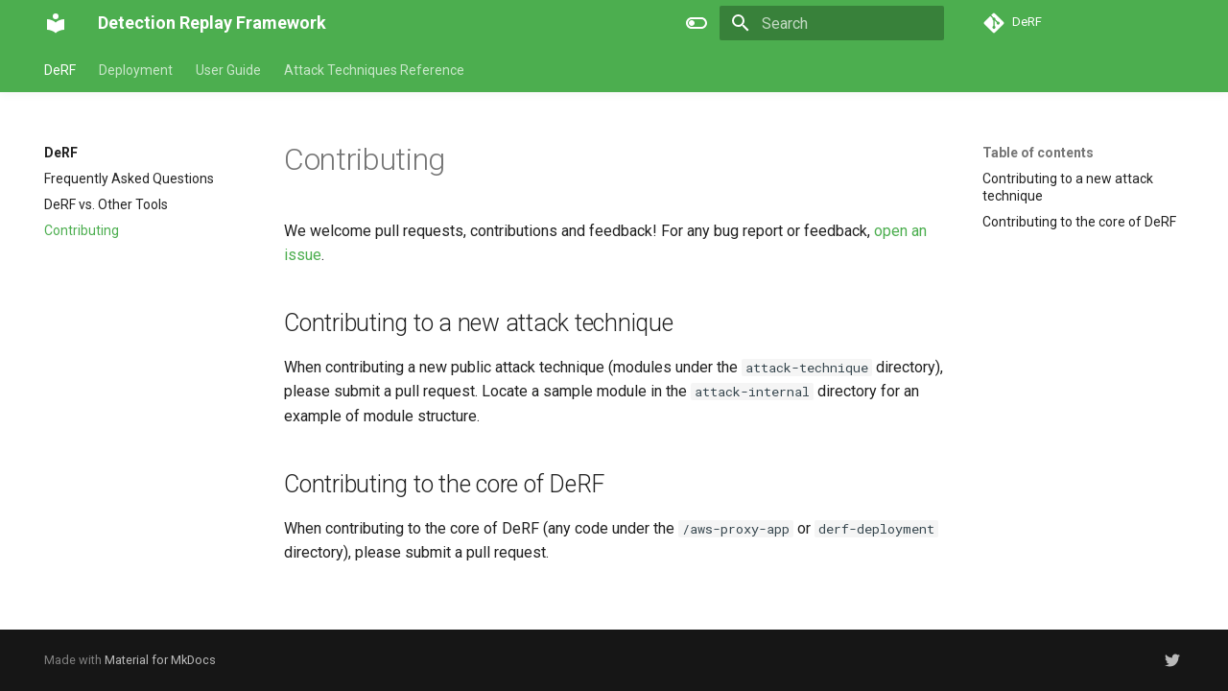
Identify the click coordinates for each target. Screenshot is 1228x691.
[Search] (832, 23)
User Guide (228, 70)
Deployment (136, 70)
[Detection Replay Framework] (55, 23)
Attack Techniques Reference (374, 70)
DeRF (60, 70)
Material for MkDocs (160, 660)
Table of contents (1038, 152)
